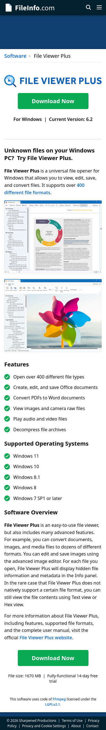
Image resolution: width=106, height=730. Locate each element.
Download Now (53, 101)
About (76, 726)
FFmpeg (59, 699)
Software (15, 55)
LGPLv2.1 (52, 704)
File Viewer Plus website (46, 637)
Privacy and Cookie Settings (44, 726)
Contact (92, 726)
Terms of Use (72, 720)
